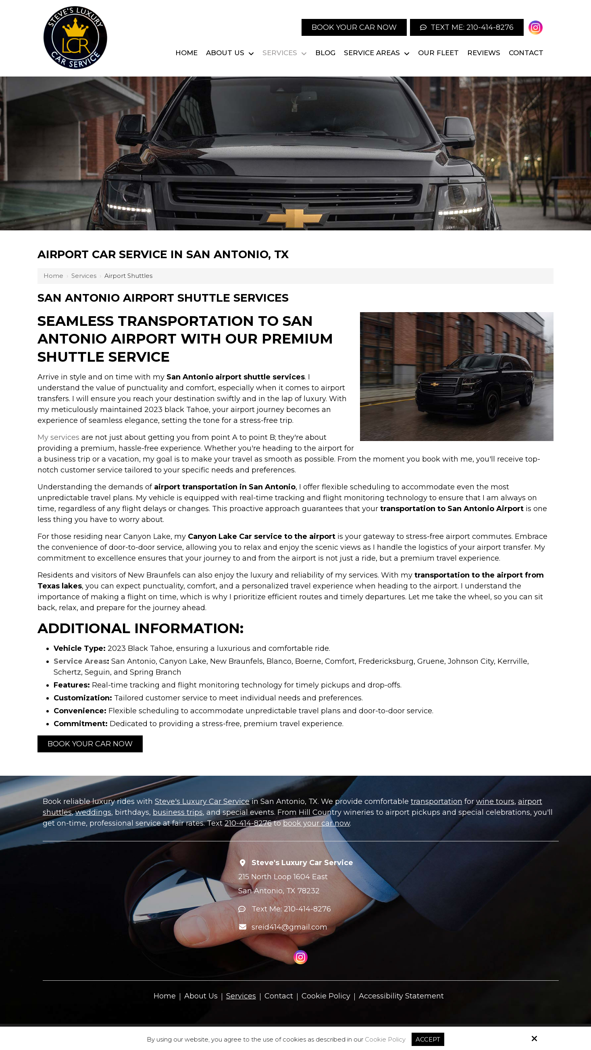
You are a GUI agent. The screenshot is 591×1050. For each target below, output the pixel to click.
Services (83, 276)
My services (58, 437)
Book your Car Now (354, 27)
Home (53, 276)
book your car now (316, 823)
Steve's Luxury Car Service (202, 801)
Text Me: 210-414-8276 (467, 27)
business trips (178, 812)
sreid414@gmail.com (289, 927)
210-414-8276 (248, 823)
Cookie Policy (385, 1039)
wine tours (495, 801)
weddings (93, 812)
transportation (436, 801)
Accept (428, 1039)
